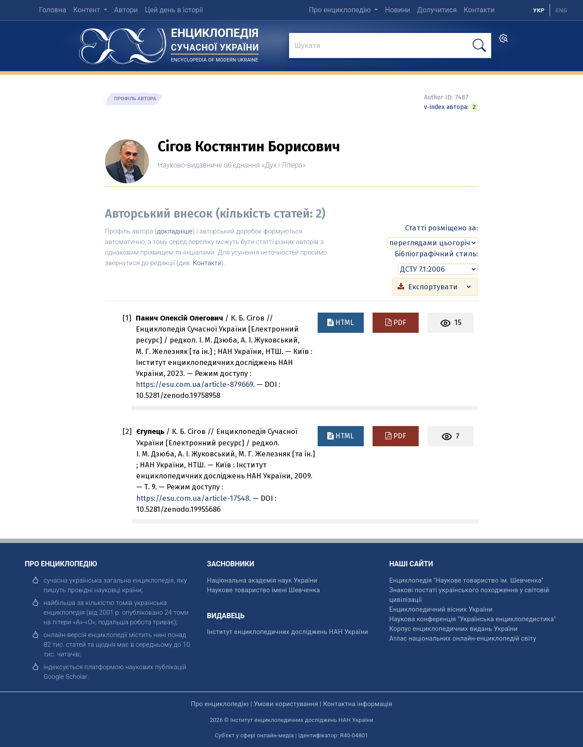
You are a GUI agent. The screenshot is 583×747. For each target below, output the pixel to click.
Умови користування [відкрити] (285, 703)
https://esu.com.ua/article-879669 (194, 384)
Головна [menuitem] (52, 10)
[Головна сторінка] (122, 43)
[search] (503, 41)
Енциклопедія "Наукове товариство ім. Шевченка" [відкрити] (466, 580)
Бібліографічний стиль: (436, 253)
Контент (87, 10)
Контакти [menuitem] (479, 10)
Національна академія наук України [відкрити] (262, 580)
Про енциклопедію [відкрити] (220, 703)
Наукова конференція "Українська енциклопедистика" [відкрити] (472, 619)
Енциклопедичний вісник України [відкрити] (440, 609)
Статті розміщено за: (441, 227)
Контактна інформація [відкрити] (357, 703)
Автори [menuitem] (126, 10)
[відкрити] (65, 676)
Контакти (207, 263)
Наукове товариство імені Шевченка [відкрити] (263, 590)
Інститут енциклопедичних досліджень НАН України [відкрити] (287, 631)
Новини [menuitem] (397, 10)
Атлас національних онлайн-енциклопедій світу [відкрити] (462, 638)
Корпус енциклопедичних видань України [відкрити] (453, 628)
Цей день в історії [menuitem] (174, 10)
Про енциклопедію (341, 10)
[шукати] (479, 45)
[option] (561, 10)
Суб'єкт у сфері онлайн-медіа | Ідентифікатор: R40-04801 (291, 735)
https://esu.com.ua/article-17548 (192, 497)
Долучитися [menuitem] (437, 10)
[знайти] (390, 46)
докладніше (174, 231)
